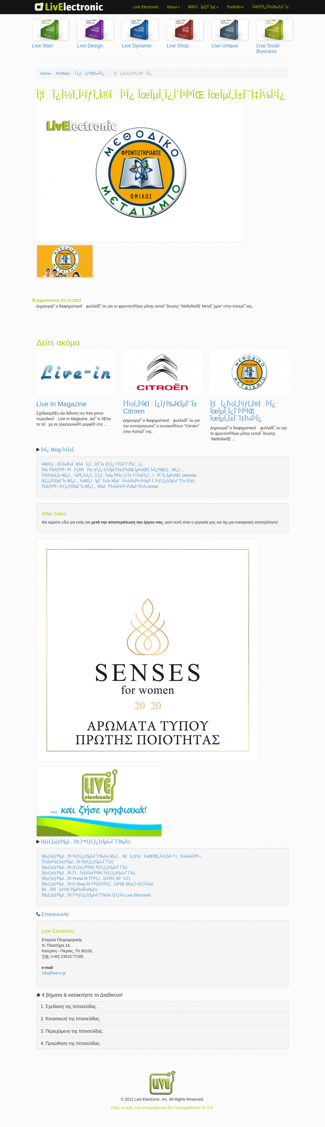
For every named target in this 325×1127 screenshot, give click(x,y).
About (173, 7)
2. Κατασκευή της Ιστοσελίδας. (71, 1018)
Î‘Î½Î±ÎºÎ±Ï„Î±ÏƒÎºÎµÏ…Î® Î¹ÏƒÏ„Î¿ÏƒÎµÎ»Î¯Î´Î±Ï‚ (78, 862)
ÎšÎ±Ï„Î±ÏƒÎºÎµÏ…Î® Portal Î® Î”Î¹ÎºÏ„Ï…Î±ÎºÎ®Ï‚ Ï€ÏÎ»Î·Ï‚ (86, 878)
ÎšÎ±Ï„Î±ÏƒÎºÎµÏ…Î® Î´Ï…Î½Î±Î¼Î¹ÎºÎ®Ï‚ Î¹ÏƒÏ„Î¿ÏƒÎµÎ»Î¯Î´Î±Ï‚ (89, 873)
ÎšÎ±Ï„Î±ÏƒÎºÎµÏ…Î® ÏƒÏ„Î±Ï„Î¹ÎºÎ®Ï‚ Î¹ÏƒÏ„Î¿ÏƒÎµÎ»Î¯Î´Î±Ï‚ (85, 867)
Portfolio (235, 7)
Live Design (90, 46)
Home (46, 73)
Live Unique (224, 46)
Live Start (42, 46)
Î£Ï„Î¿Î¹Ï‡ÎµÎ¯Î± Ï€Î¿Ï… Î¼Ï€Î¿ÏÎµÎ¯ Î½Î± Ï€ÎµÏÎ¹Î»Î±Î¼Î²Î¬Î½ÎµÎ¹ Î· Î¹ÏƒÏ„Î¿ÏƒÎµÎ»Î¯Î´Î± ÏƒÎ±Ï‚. (119, 481)
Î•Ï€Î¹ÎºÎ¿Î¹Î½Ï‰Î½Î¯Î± (270, 7)
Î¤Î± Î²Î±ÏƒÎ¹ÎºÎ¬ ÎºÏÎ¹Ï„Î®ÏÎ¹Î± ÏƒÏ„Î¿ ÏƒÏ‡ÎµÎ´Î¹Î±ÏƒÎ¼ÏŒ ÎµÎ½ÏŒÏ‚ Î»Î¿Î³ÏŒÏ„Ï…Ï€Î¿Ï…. (113, 470)
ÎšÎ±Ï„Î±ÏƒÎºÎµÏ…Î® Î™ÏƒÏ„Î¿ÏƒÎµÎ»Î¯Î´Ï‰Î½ (85, 842)
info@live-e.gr (54, 973)
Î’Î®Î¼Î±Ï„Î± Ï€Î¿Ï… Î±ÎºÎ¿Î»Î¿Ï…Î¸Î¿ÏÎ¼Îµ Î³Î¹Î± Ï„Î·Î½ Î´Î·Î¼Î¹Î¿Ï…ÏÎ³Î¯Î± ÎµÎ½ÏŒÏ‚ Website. (120, 475)
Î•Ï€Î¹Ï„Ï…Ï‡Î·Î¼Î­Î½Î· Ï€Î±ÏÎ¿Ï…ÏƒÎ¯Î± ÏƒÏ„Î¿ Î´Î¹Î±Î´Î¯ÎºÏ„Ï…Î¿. (92, 464)
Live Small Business (267, 48)
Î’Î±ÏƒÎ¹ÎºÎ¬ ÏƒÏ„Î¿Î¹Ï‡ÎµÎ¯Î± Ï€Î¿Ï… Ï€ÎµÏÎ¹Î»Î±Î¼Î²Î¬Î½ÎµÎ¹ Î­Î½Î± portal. (100, 486)
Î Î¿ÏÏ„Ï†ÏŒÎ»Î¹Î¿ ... (92, 73)
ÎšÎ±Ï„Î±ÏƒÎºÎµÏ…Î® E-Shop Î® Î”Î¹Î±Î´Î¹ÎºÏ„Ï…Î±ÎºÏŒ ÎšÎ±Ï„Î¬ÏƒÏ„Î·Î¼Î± (97, 884)
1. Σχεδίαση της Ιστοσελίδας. (69, 1006)
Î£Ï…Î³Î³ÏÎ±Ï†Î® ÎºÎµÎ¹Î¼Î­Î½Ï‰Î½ (70, 889)
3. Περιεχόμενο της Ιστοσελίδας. (72, 1031)
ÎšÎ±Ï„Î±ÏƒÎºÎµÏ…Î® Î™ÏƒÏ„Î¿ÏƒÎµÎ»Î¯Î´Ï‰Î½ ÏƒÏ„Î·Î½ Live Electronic (96, 895)
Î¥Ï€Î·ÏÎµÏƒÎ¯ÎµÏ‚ (203, 7)
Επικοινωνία (55, 914)
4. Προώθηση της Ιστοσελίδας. (71, 1043)
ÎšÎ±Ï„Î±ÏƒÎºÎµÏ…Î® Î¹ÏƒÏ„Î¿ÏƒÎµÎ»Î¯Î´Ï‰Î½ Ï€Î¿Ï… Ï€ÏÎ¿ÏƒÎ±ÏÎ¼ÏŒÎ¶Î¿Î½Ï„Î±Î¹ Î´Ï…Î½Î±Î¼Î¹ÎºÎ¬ (121, 856)
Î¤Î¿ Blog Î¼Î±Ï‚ (58, 450)
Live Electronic (145, 7)
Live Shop (178, 46)
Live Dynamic (137, 46)
